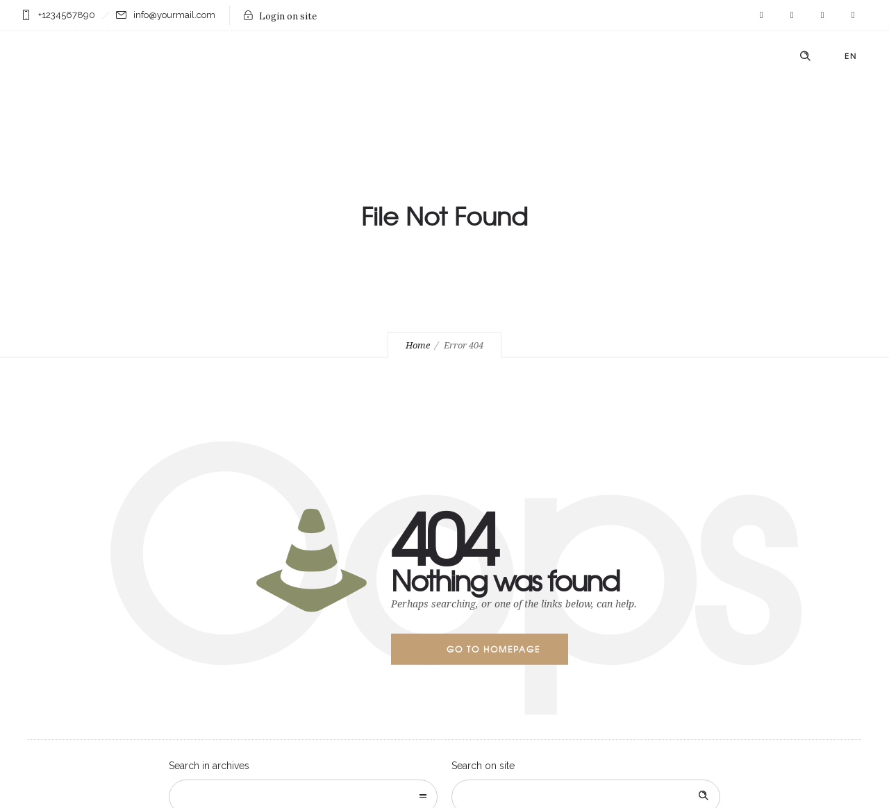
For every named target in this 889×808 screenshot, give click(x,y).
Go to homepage (493, 649)
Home (418, 345)
